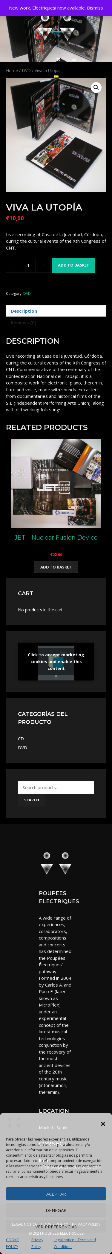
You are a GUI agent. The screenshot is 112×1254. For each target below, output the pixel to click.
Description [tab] (24, 311)
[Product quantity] (28, 265)
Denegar (56, 1210)
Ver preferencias (56, 1227)
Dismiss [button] (95, 8)
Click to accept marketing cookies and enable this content (56, 661)
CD (21, 739)
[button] (103, 1124)
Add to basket (73, 265)
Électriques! (44, 8)
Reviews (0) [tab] (23, 322)
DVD (27, 293)
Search (31, 800)
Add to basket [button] (56, 567)
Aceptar (56, 1194)
